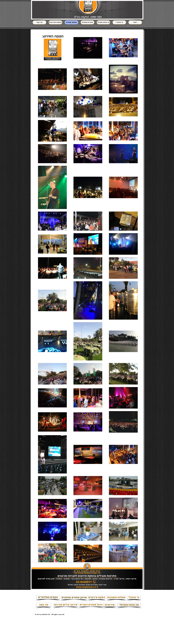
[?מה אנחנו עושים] (129, 605)
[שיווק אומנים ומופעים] (74, 597)
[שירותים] (109, 605)
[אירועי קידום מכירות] (66, 605)
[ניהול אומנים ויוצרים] (91, 605)
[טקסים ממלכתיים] (48, 597)
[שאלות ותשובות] (116, 597)
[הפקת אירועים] (96, 597)
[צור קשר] (43, 605)
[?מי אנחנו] (133, 597)
